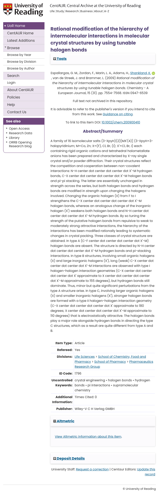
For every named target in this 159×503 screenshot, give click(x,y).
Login (11, 82)
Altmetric (63, 421)
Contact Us (16, 112)
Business (86, 11)
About (20, 89)
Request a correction (92, 469)
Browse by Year (19, 55)
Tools (60, 58)
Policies (13, 97)
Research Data (20, 133)
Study (60, 11)
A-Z (106, 11)
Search (13, 75)
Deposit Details (69, 458)
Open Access (19, 128)
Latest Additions (21, 40)
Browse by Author (21, 68)
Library (14, 137)
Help (11, 104)
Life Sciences (85, 356)
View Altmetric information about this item (88, 436)
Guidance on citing (118, 114)
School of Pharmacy (110, 361)
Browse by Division (21, 61)
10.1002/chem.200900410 (121, 122)
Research (72, 11)
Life (52, 11)
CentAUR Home (20, 33)
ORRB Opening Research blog (20, 144)
